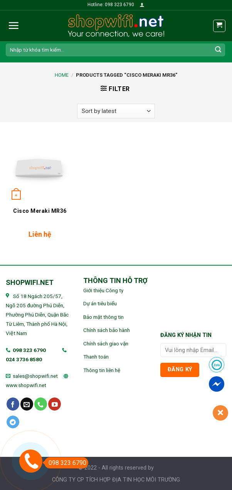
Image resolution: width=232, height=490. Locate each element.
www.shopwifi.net (26, 385)
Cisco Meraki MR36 (40, 211)
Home (62, 75)
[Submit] (218, 49)
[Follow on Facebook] (13, 404)
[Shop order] (116, 111)
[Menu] (13, 25)
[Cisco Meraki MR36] (40, 168)
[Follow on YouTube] (54, 404)
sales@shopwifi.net (35, 376)
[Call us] (40, 404)
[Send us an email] (26, 404)
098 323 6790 (29, 350)
